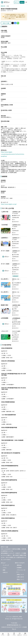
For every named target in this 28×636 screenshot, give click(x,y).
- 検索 (3, 570)
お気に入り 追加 (6, 23)
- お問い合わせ (20, 577)
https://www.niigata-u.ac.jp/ (9, 204)
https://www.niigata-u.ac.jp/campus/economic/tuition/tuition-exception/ (12, 154)
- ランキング (5, 565)
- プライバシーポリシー (20, 571)
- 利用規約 (19, 567)
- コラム (4, 567)
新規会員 (22, 2)
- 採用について (20, 574)
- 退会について (20, 579)
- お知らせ (5, 572)
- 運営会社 (19, 565)
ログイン (16, 2)
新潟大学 (3, 6)
